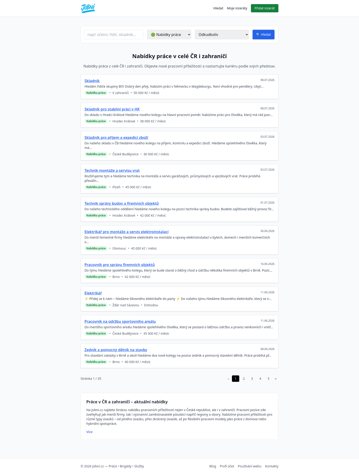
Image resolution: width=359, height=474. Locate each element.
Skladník (92, 80)
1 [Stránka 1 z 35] (236, 378)
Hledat (218, 8)
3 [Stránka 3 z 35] (252, 378)
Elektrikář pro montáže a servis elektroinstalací (126, 231)
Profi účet (227, 466)
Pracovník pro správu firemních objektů (119, 264)
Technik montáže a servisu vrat (112, 170)
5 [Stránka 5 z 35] (268, 378)
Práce (113, 466)
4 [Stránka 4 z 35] (260, 378)
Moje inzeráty (237, 8)
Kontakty (271, 466)
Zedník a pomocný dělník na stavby (115, 349)
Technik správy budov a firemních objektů (121, 203)
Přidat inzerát (265, 8)
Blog (212, 466)
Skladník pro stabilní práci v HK (112, 109)
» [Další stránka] (276, 378)
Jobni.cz (98, 466)
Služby (139, 466)
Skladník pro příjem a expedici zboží (116, 137)
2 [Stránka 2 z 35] (244, 378)
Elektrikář (93, 293)
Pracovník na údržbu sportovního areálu (120, 321)
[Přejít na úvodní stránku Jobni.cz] (88, 8)
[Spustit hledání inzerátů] (264, 34)
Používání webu (249, 466)
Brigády (125, 466)
